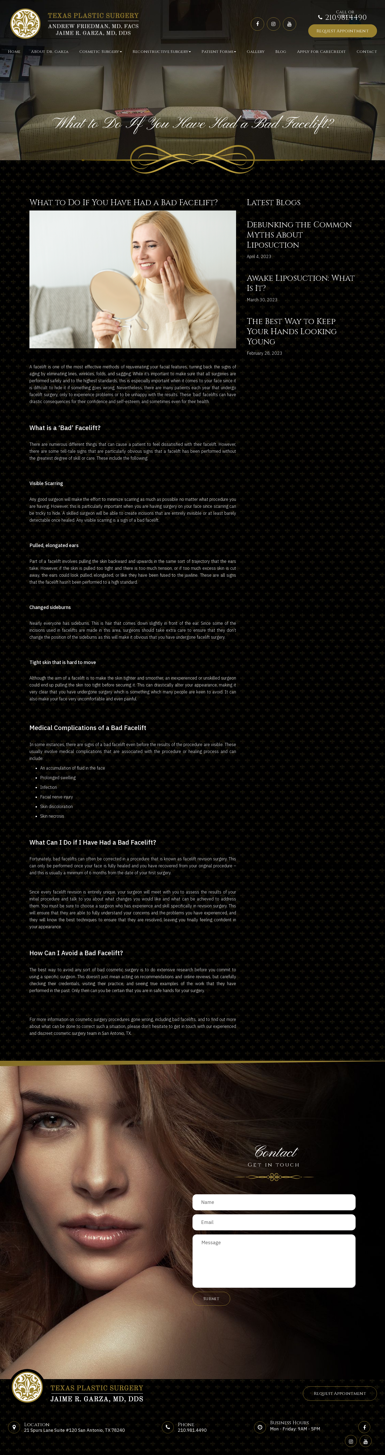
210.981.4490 (346, 18)
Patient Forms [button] (219, 51)
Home (14, 51)
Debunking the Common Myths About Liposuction (299, 235)
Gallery (255, 51)
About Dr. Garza (50, 51)
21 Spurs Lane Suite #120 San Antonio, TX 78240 (74, 1430)
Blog (280, 51)
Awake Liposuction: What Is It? (301, 283)
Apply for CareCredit (321, 51)
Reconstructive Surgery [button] (162, 51)
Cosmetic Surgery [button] (100, 51)
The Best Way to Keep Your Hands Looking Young (292, 331)
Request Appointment (343, 31)
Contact (367, 51)
